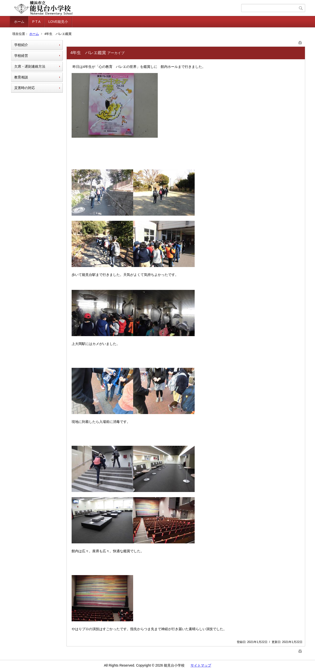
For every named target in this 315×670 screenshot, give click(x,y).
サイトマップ (200, 665)
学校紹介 (21, 45)
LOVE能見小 (58, 22)
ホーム (19, 22)
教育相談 (21, 77)
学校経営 (21, 56)
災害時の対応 (24, 88)
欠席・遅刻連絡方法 (29, 66)
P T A (36, 22)
